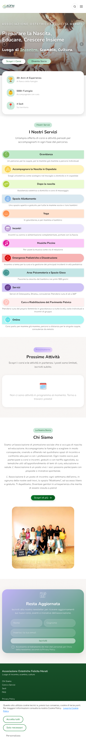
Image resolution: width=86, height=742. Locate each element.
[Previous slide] (4, 44)
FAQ (4, 692)
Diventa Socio (39, 61)
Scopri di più (43, 497)
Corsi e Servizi (8, 685)
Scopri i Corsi (13, 61)
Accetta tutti (13, 719)
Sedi (4, 689)
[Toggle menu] (81, 6)
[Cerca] (75, 6)
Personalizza (13, 736)
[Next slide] (81, 44)
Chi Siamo (6, 681)
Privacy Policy (8, 699)
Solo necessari (14, 728)
